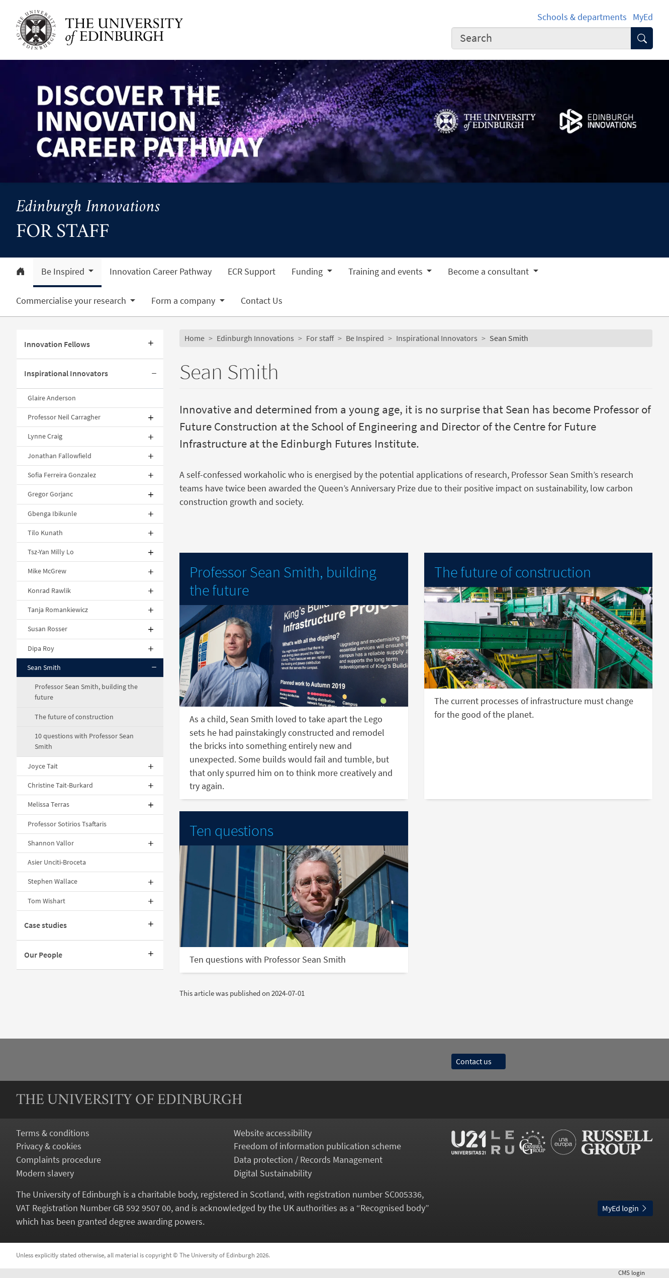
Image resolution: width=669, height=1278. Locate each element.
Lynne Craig (45, 436)
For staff (320, 338)
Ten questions (231, 830)
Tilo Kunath (45, 532)
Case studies (45, 925)
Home (194, 338)
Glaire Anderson (52, 397)
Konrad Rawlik (49, 590)
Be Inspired (365, 338)
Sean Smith (44, 667)
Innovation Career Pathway (161, 271)
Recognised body (392, 1208)
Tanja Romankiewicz (58, 609)
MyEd (643, 17)
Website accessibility (273, 1133)
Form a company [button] (184, 300)
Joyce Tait (43, 766)
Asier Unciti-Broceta (57, 862)
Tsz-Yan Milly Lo (51, 551)
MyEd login (625, 1208)
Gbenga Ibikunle (52, 513)
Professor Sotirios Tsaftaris (67, 823)
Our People (43, 955)
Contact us (478, 1061)
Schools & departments (582, 17)
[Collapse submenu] (154, 374)
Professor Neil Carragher (64, 416)
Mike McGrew (47, 570)
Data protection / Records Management (308, 1159)
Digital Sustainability (273, 1173)
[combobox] (541, 38)
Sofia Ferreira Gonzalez (62, 474)
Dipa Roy (41, 648)
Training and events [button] (386, 271)
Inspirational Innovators (66, 373)
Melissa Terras (48, 804)
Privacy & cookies (48, 1146)
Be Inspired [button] (63, 271)
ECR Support (251, 271)
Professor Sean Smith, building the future (86, 692)
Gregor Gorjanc (50, 493)
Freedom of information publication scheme (317, 1146)
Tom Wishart (46, 900)
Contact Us (261, 300)
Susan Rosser (47, 628)
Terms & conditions (52, 1133)
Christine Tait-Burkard (60, 785)
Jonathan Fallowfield (59, 455)
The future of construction (74, 716)
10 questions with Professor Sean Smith (84, 741)
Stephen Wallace (52, 881)
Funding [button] (308, 271)
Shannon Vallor (51, 842)
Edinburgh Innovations (88, 207)
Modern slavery (45, 1173)
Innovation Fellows (57, 344)
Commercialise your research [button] (72, 300)
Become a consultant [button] (489, 271)
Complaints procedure (58, 1159)
